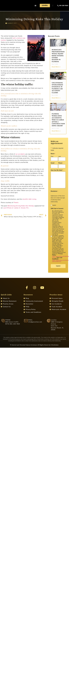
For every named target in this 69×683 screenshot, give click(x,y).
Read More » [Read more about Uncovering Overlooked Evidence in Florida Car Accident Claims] (56, 98)
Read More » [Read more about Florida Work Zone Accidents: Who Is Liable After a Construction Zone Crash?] (56, 131)
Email (53, 162)
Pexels (16, 202)
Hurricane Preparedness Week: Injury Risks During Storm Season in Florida (58, 55)
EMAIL (30, 321)
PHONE (7, 321)
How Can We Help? (57, 169)
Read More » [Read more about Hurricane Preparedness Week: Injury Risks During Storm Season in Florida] (56, 67)
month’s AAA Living (29, 199)
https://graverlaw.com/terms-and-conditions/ (60, 260)
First (52, 156)
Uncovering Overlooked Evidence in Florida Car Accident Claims (57, 87)
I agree (54, 204)
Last (59, 156)
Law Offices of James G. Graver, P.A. (16, 208)
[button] (35, 5)
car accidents (20, 154)
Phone (60, 162)
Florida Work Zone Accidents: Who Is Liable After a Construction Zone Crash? (58, 120)
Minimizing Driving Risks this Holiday (21, 206)
